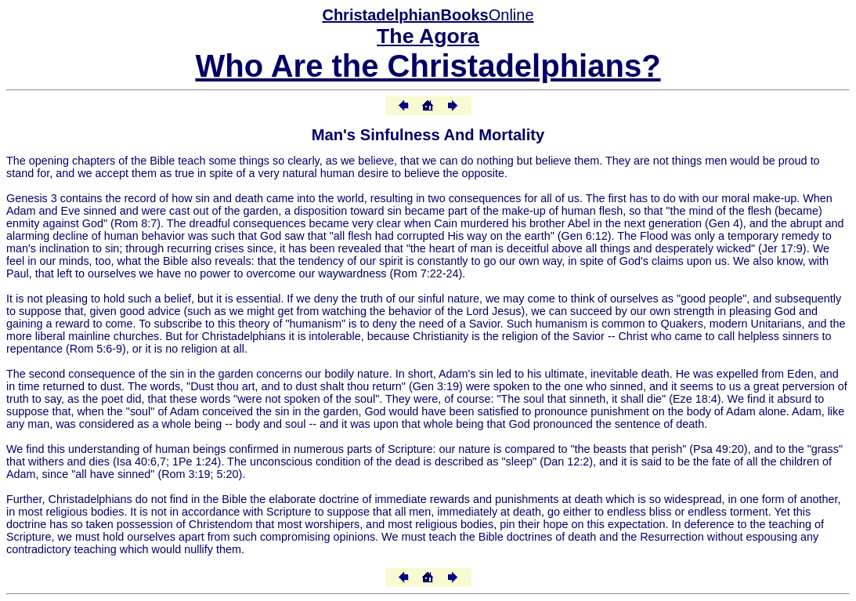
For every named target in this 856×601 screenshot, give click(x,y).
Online (427, 15)
